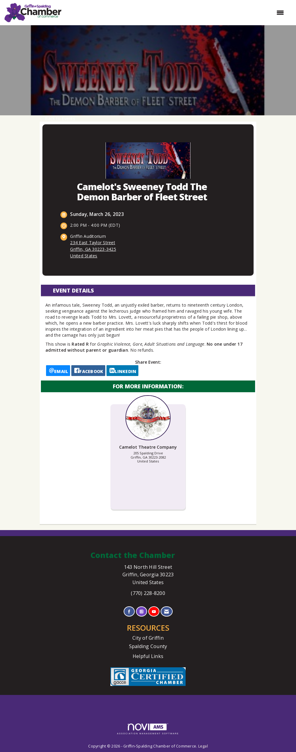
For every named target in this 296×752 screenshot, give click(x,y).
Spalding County (148, 646)
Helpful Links (148, 656)
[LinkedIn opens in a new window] (122, 370)
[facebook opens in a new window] (88, 370)
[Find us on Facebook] (129, 611)
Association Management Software (148, 729)
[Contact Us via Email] (166, 611)
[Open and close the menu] (175, 13)
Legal (203, 746)
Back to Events (57, 118)
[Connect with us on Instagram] (141, 611)
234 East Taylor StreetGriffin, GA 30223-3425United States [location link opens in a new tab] (93, 249)
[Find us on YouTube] (153, 611)
